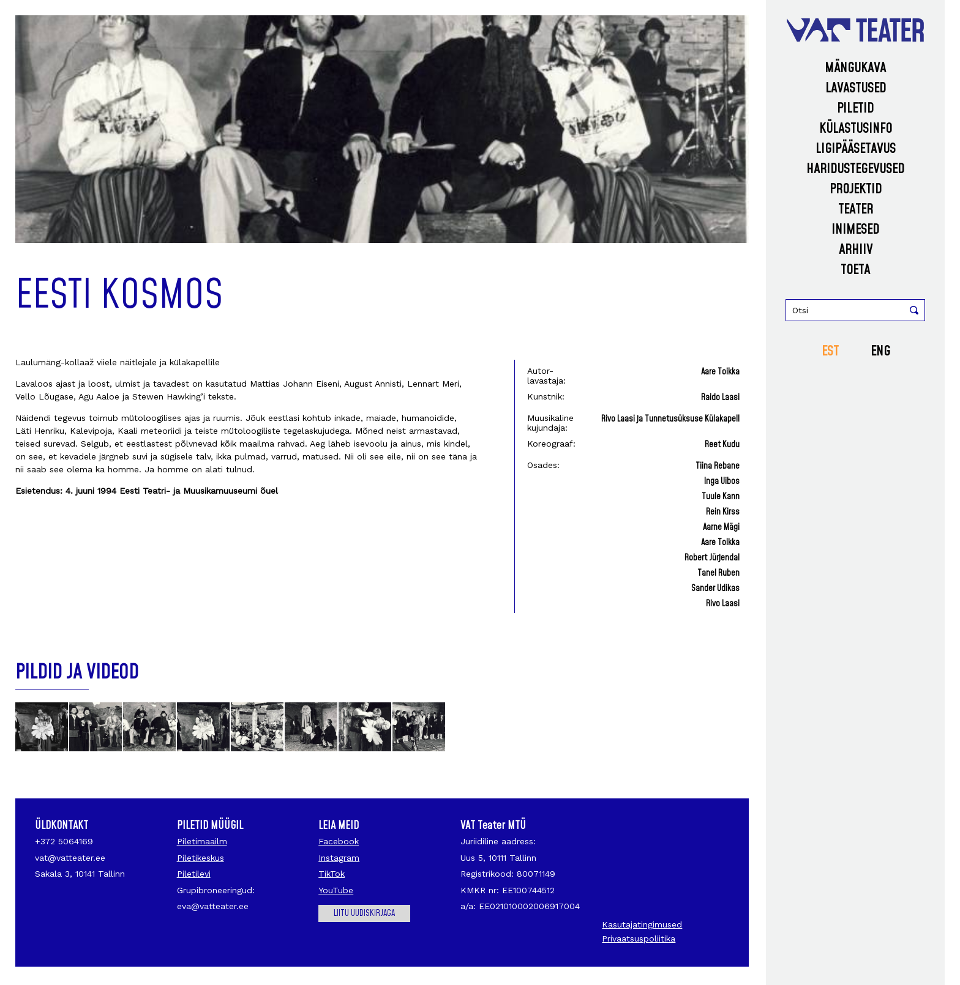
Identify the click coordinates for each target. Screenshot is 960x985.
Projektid (856, 189)
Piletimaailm (202, 841)
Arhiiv (855, 249)
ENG (880, 351)
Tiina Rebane (718, 466)
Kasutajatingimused (642, 924)
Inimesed (855, 229)
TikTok (331, 874)
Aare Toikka (720, 372)
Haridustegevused (855, 169)
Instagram (338, 858)
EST (830, 351)
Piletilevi (194, 874)
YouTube (335, 890)
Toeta (855, 270)
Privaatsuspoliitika (638, 938)
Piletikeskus (200, 858)
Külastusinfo (855, 128)
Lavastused (855, 88)
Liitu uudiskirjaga (364, 913)
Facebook (338, 841)
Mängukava (855, 68)
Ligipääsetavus (856, 148)
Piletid (855, 108)
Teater (855, 209)
